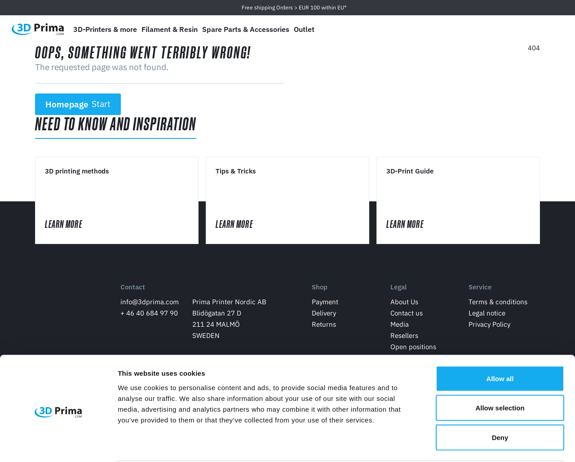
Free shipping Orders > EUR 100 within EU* (294, 7)
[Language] (488, 29)
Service (480, 289)
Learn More (73, 225)
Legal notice (487, 315)
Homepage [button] (78, 104)
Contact (132, 289)
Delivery (324, 315)
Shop (319, 289)
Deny (500, 403)
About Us (404, 303)
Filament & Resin (170, 29)
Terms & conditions (498, 303)
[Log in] (530, 29)
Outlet (304, 29)
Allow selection (499, 374)
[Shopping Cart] (551, 29)
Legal (398, 289)
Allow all (500, 344)
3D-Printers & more (105, 29)
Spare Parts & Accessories (245, 29)
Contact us (406, 315)
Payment (325, 303)
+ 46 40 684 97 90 (149, 315)
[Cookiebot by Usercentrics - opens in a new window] (58, 444)
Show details (471, 444)
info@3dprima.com (149, 303)
